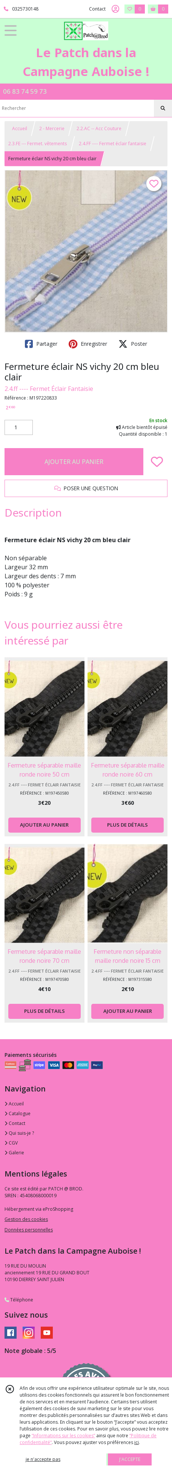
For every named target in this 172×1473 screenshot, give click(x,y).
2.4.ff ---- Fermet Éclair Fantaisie (49, 389)
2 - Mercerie (51, 128)
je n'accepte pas (43, 1459)
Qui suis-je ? (19, 1133)
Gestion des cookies (26, 1219)
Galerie (14, 1152)
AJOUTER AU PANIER (74, 462)
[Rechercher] (163, 108)
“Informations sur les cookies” (63, 1435)
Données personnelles (29, 1230)
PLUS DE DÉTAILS (127, 824)
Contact (97, 9)
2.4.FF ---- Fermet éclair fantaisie (112, 143)
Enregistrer (88, 343)
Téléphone (19, 1300)
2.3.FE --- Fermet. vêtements (37, 143)
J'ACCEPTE (129, 1459)
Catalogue (18, 1113)
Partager (41, 343)
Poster (132, 343)
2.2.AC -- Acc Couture (99, 128)
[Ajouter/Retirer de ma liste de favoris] (156, 461)
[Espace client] (115, 9)
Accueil (19, 128)
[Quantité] (19, 427)
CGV (11, 1143)
